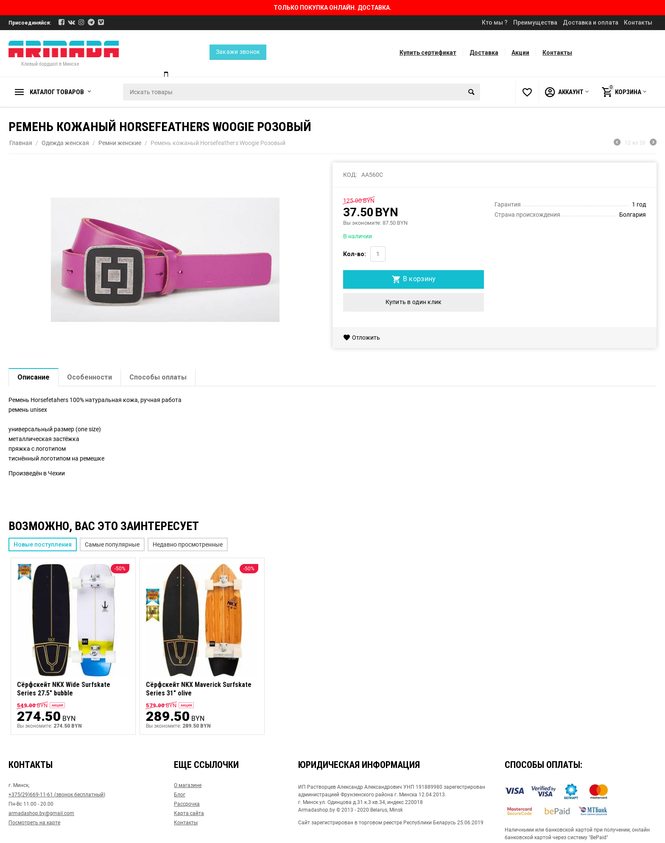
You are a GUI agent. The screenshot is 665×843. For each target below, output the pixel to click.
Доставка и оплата (590, 22)
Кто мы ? (495, 22)
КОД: (350, 174)
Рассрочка (187, 803)
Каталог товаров (57, 92)
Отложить (361, 337)
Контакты (638, 22)
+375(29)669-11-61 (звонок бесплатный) (56, 794)
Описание (33, 377)
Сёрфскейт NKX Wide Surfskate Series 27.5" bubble (63, 689)
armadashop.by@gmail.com (41, 812)
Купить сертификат (428, 52)
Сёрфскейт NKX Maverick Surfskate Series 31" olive (198, 689)
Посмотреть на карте (34, 822)
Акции (520, 52)
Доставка (483, 52)
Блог (179, 794)
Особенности (89, 377)
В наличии (357, 236)
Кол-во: (354, 254)
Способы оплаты (158, 377)
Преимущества (535, 22)
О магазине (187, 784)
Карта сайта (189, 812)
